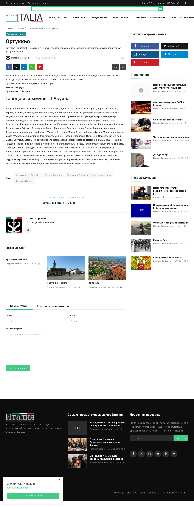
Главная (10, 28)
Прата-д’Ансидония (44, 143)
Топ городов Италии (38, 3)
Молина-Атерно (31, 136)
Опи (95, 136)
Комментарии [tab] (19, 306)
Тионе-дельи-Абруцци (53, 159)
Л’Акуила (24, 91)
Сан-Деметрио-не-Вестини (77, 151)
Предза (79, 143)
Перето (48, 140)
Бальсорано (90, 108)
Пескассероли (60, 140)
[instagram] (149, 453)
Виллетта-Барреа (25, 116)
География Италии (15, 3)
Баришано (111, 108)
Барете (101, 108)
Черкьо (26, 163)
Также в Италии (78, 197)
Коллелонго (12, 132)
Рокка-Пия (62, 147)
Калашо (10, 120)
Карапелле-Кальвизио (56, 124)
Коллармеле (109, 128)
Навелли (68, 136)
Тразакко (86, 159)
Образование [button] (121, 17)
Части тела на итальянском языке (171, 137)
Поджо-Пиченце (24, 143)
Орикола (102, 136)
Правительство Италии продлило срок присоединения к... (169, 191)
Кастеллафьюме (88, 124)
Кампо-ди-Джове (23, 120)
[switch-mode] (186, 3)
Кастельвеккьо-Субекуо (18, 128)
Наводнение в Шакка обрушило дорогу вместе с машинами (169, 86)
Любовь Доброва (162, 261)
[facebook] (133, 453)
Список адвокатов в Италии (168, 120)
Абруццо (19, 87)
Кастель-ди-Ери (62, 128)
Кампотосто (40, 120)
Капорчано (25, 124)
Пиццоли (10, 143)
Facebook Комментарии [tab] (53, 306)
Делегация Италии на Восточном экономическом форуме (105, 442)
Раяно (87, 143)
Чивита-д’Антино (40, 163)
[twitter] (141, 453)
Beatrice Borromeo (162, 140)
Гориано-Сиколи (74, 116)
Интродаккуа (109, 116)
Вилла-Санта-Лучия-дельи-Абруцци (86, 112)
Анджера (93, 283)
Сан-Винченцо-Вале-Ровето (46, 151)
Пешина (117, 140)
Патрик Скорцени (35, 218)
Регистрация (157, 3)
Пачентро (38, 140)
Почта (71, 315)
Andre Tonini (159, 197)
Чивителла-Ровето (85, 163)
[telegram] (157, 453)
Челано (17, 163)
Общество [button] (99, 17)
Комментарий (14, 328)
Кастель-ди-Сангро (82, 128)
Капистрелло (109, 120)
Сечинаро (79, 155)
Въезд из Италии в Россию (167, 257)
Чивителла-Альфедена (62, 163)
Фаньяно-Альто (100, 159)
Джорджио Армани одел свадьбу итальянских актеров (106, 457)
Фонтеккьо (115, 159)
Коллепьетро (26, 132)
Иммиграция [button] (159, 17)
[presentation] (28, 357)
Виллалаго (60, 112)
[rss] (174, 453)
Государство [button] (59, 17)
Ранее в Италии (54, 197)
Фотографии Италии (173, 492)
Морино (58, 136)
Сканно (89, 155)
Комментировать (18, 368)
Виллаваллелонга (43, 112)
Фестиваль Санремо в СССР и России (168, 103)
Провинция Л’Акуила (77, 175)
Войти (144, 3)
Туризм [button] (140, 17)
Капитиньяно (12, 124)
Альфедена (31, 108)
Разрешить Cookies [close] (33, 495)
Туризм (20, 28)
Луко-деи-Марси (84, 132)
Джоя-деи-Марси (93, 116)
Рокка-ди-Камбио (14, 147)
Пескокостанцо (77, 140)
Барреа (9, 112)
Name (9, 315)
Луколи (98, 132)
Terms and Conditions (124, 492)
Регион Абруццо (53, 175)
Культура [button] (80, 17)
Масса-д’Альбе (13, 136)
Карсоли (74, 124)
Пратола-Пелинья (65, 143)
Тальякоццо (35, 159)
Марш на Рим (160, 240)
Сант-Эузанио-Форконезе (59, 155)
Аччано (78, 108)
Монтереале (46, 136)
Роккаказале (49, 147)
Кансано (62, 120)
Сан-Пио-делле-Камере (104, 151)
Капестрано (95, 120)
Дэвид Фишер (160, 154)
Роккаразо (74, 147)
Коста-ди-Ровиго (57, 283)
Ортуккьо (18, 140)
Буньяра (28, 112)
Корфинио (39, 132)
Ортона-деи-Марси (53, 203)
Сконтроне (99, 155)
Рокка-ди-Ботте (115, 143)
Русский (173, 3)
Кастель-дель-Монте (42, 128)
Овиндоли (79, 136)
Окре (88, 136)
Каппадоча (38, 124)
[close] (59, 479)
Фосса (9, 163)
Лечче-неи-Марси (65, 132)
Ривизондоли (99, 143)
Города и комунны (36, 28)
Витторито (41, 116)
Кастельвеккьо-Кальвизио (111, 124)
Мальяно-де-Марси (113, 132)
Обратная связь (149, 492)
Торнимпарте (74, 159)
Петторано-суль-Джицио (99, 140)
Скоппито (112, 155)
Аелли (20, 108)
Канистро (52, 120)
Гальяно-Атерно (56, 116)
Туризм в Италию (24, 181)
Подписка (180, 438)
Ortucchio (35, 175)
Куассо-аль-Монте (16, 259)
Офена (28, 140)
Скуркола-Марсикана (17, 159)
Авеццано (11, 108)
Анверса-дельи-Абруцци (51, 108)
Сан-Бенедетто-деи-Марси (95, 147)
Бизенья (18, 112)
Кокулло (97, 128)
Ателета (69, 108)
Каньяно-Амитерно (78, 120)
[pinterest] (165, 453)
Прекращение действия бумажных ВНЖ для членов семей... (171, 207)
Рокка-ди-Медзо (33, 147)
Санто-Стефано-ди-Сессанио (29, 155)
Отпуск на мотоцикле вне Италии (170, 223)
